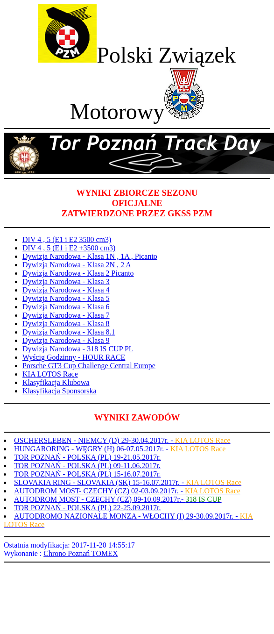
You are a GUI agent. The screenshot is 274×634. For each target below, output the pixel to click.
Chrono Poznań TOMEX (80, 553)
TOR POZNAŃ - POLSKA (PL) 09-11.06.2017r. (87, 466)
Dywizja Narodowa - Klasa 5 (66, 298)
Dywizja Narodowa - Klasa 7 (66, 315)
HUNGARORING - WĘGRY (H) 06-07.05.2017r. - (119, 449)
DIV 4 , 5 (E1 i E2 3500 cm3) (66, 239)
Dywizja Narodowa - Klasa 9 (66, 340)
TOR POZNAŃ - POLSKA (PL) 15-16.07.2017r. (87, 474)
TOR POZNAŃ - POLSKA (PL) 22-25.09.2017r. (87, 508)
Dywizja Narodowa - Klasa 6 (66, 307)
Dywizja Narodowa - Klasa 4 (66, 290)
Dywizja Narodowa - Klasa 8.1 (68, 332)
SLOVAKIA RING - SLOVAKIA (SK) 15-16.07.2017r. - (127, 482)
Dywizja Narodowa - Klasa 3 (66, 281)
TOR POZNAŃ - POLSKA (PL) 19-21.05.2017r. (87, 457)
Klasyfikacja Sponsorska (59, 391)
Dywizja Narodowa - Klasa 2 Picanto (78, 273)
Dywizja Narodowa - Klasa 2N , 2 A (76, 265)
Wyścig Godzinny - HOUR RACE (73, 357)
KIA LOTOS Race (50, 374)
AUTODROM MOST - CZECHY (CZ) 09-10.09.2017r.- (118, 499)
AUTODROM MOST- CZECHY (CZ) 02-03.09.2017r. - (127, 491)
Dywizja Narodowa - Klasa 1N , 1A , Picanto (89, 256)
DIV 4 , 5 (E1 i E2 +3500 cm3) (68, 248)
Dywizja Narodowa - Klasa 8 (66, 324)
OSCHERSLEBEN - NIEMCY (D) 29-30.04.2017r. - (122, 440)
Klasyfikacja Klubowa (56, 382)
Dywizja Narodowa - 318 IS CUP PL (77, 349)
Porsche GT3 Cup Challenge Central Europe (88, 366)
